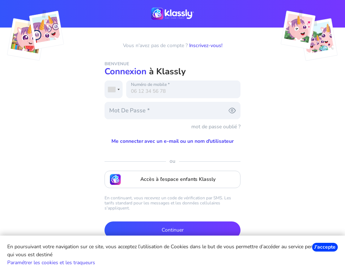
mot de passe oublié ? (215, 126)
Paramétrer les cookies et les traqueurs (51, 262)
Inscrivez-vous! (205, 45)
